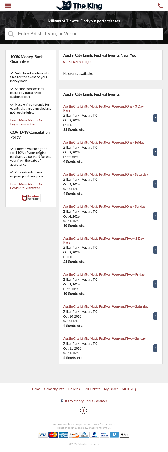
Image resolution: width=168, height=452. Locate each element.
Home (36, 389)
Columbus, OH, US (77, 62)
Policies (74, 389)
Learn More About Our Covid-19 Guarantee (26, 186)
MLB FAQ (129, 389)
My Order (111, 389)
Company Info (54, 389)
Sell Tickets (92, 389)
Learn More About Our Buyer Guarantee (26, 122)
